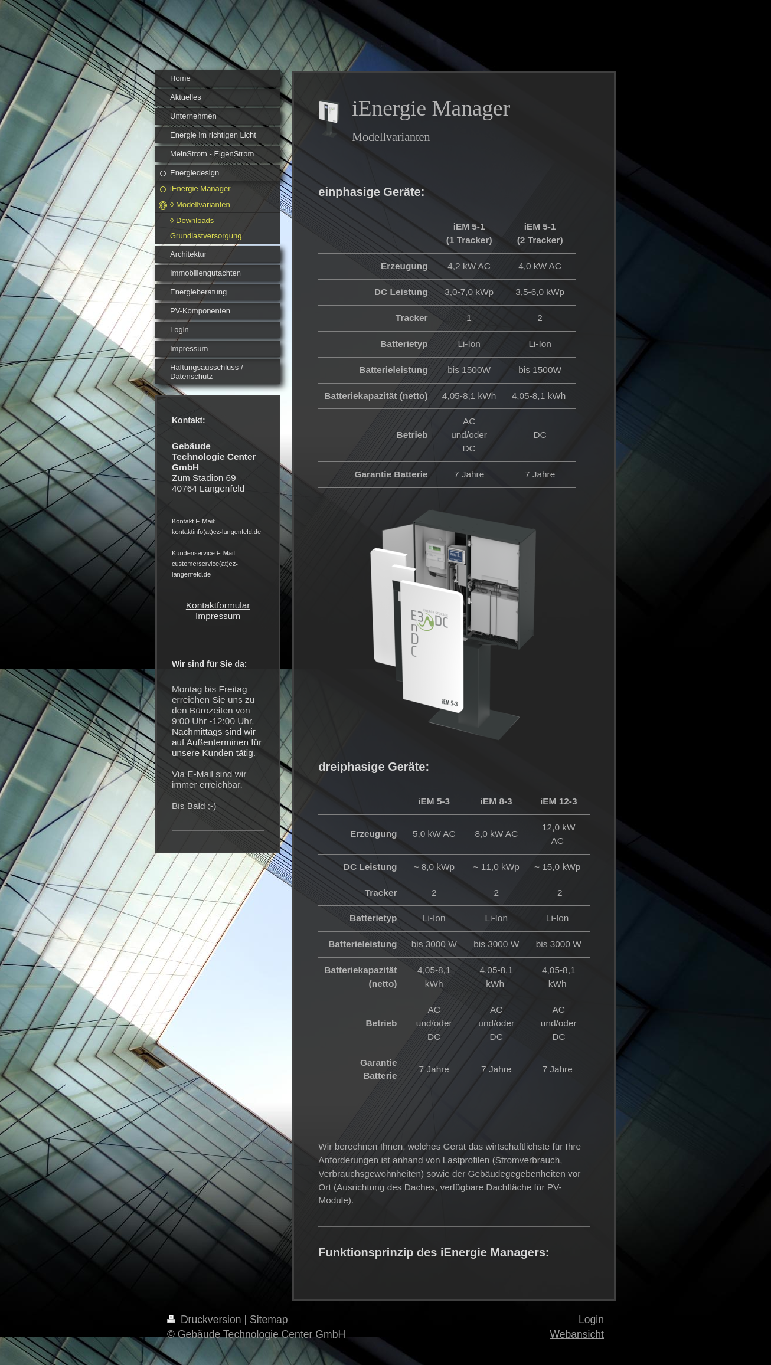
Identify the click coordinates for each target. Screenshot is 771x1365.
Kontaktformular (218, 605)
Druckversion (205, 1319)
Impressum (217, 616)
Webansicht (577, 1334)
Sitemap (269, 1319)
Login (591, 1319)
